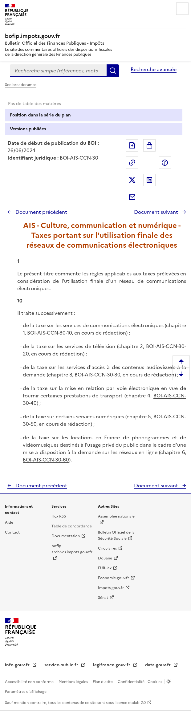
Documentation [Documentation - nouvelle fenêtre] (65, 536)
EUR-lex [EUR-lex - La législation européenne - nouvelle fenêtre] (105, 568)
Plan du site (103, 682)
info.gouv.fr (18, 665)
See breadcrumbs (20, 84)
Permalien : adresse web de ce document (132, 162)
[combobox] (58, 70)
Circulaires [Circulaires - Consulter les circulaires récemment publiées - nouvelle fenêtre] (107, 548)
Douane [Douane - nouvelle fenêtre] (105, 558)
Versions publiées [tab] (28, 129)
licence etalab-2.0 (130, 702)
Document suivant (156, 212)
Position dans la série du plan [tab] (40, 115)
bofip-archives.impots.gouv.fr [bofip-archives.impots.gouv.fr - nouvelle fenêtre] (71, 549)
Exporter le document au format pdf (132, 145)
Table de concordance (71, 526)
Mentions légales (74, 682)
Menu (182, 8)
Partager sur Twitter (132, 180)
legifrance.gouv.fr (112, 665)
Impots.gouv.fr (111, 588)
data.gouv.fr (158, 665)
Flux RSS (58, 516)
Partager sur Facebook (165, 162)
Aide (9, 522)
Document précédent (40, 212)
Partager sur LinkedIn (149, 180)
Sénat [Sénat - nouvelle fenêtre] (103, 597)
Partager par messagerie (132, 197)
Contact (12, 532)
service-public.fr (61, 665)
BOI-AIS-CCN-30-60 (46, 459)
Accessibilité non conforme (30, 682)
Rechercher (113, 70)
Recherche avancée (154, 69)
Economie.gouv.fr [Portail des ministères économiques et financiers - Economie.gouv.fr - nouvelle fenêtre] (113, 578)
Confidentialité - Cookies (140, 682)
